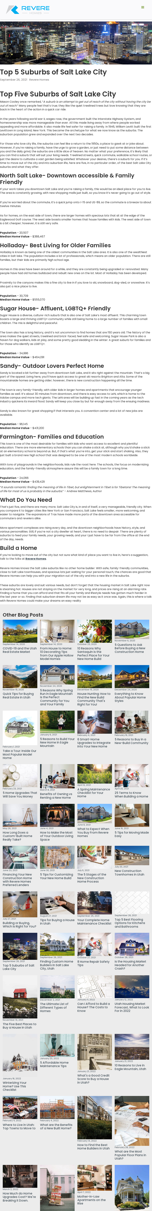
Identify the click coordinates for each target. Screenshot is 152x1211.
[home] (28, 10)
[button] (142, 10)
